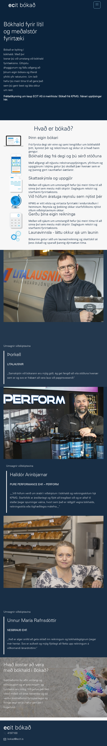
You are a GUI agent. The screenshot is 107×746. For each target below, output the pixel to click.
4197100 (12, 734)
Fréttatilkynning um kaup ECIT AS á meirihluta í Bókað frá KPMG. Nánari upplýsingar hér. (53, 98)
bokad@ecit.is (15, 740)
